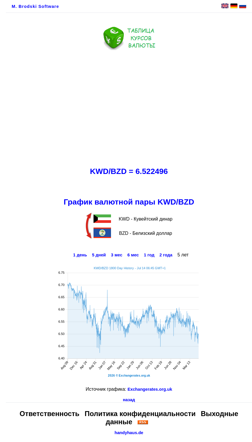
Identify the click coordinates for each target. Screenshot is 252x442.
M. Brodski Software (35, 6)
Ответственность (49, 414)
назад (129, 399)
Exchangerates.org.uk (150, 389)
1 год (149, 255)
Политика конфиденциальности (139, 414)
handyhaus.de (128, 432)
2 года (165, 255)
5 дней (99, 255)
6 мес (133, 255)
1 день (80, 255)
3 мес (116, 255)
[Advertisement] (129, 107)
